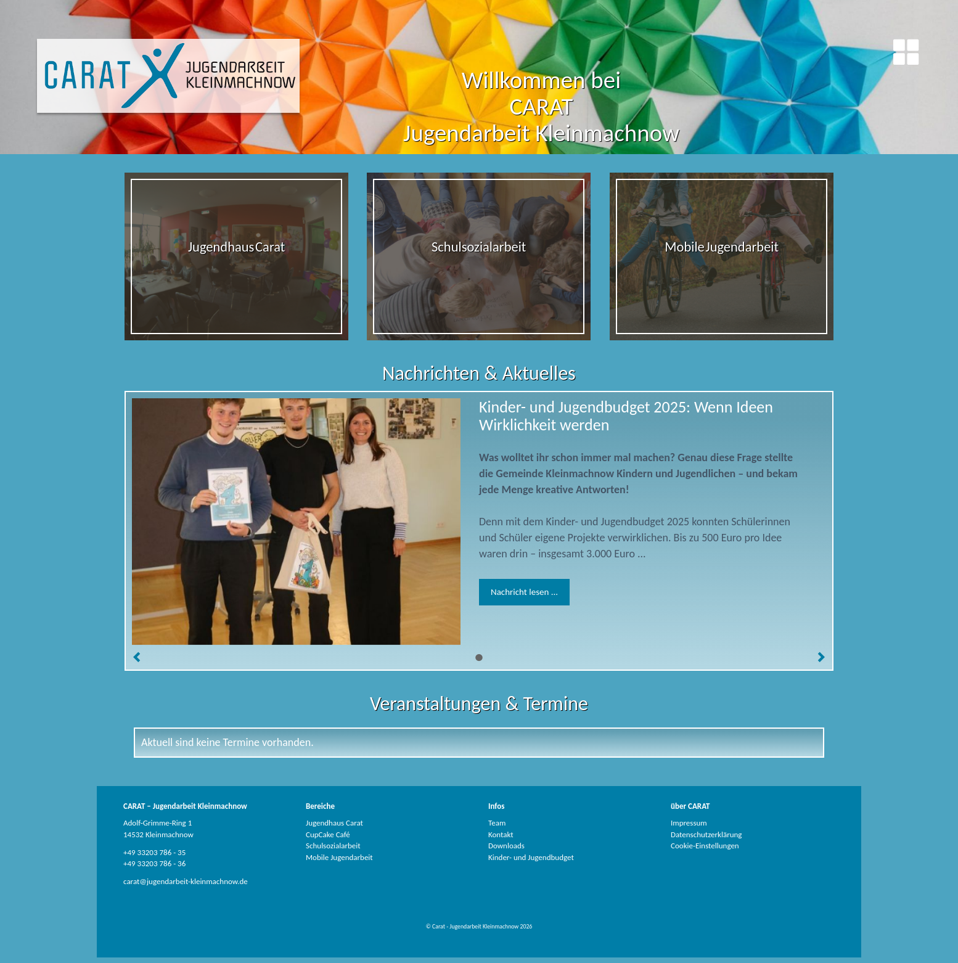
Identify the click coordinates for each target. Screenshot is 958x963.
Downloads (506, 845)
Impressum (689, 822)
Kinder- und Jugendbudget (531, 857)
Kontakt (501, 834)
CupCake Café (328, 834)
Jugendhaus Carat (334, 822)
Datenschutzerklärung (706, 834)
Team (497, 822)
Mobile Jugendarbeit (339, 857)
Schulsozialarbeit (333, 845)
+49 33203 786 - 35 (154, 852)
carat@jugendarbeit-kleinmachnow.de (185, 881)
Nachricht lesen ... (524, 591)
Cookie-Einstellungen (705, 845)
